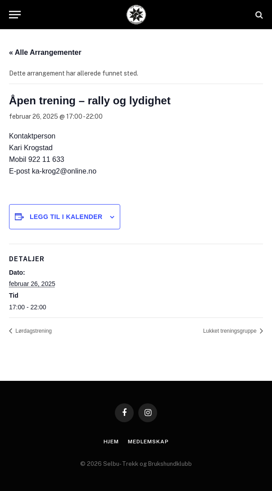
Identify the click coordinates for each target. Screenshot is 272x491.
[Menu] (15, 14)
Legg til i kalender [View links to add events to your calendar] (66, 216)
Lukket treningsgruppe (230, 331)
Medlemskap (148, 441)
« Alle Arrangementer (45, 52)
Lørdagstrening (33, 331)
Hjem (111, 441)
